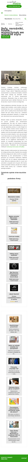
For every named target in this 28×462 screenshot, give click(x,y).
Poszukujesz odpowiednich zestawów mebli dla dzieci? (14, 410)
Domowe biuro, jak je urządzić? (14, 388)
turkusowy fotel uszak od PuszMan (15, 146)
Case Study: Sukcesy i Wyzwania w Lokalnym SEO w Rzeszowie (14, 433)
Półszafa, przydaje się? (14, 367)
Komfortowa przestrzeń (14, 326)
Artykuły (10, 24)
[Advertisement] (14, 55)
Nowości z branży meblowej (11, 15)
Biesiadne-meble (14, 197)
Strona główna (7, 10)
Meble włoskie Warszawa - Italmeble (14, 218)
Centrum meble (14, 236)
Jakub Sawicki (14, 294)
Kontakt (24, 458)
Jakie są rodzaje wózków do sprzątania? (14, 347)
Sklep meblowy (22, 15)
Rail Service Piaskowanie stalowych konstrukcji (14, 275)
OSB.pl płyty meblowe (14, 254)
